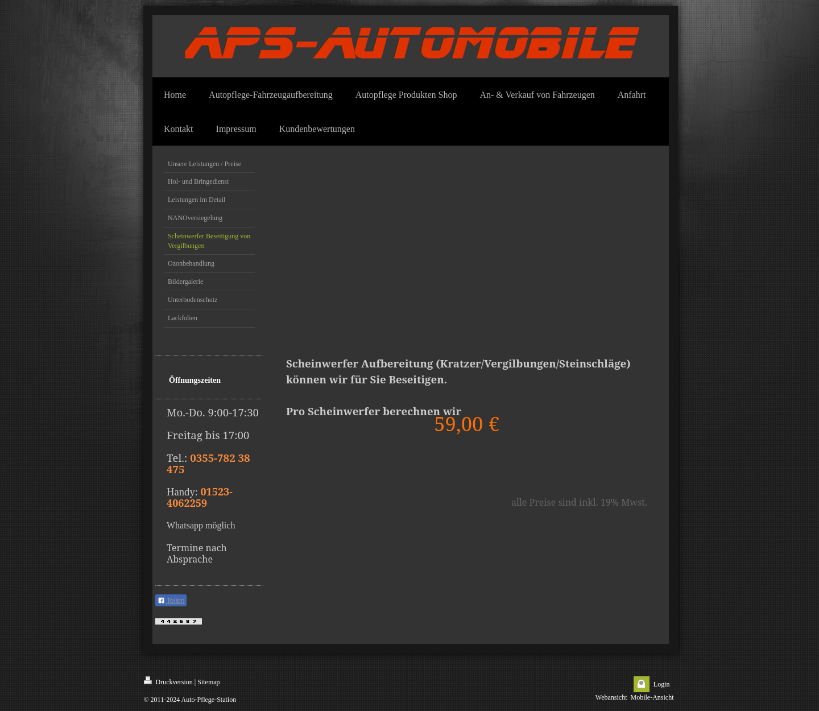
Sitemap (208, 682)
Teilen (171, 601)
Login (661, 684)
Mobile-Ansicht (652, 697)
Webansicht (611, 697)
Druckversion (168, 681)
